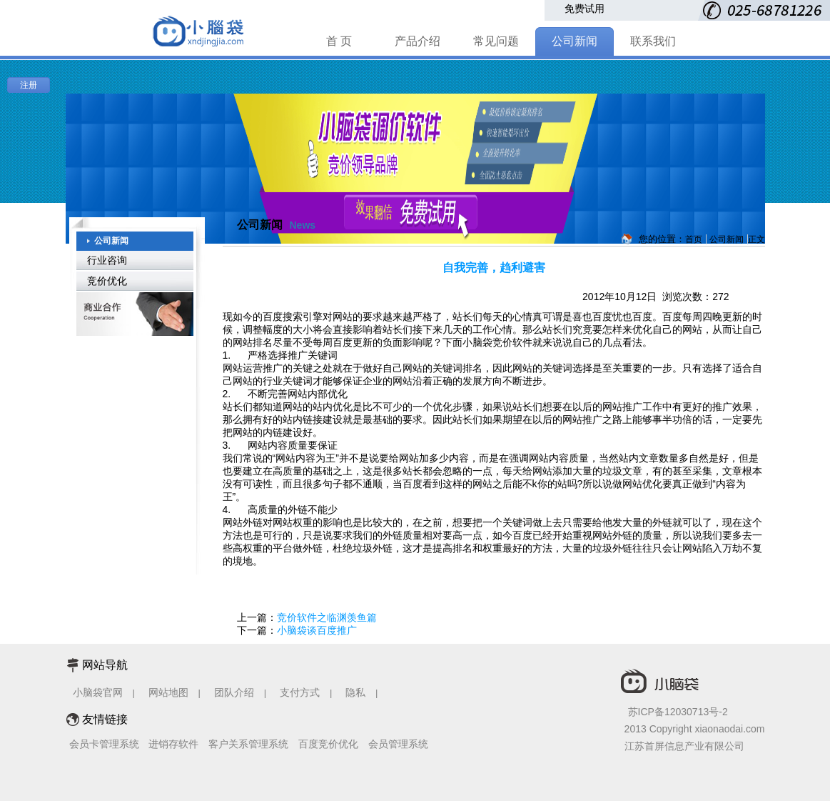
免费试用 (584, 8)
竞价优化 (107, 281)
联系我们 (653, 41)
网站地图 (168, 692)
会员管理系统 (398, 744)
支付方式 (300, 692)
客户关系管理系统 (248, 744)
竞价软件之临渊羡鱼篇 (327, 617)
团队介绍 (234, 692)
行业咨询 (107, 260)
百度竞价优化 (328, 744)
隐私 (356, 692)
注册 (28, 85)
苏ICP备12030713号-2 (678, 711)
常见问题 (496, 41)
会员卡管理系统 (104, 744)
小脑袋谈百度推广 (317, 630)
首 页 (339, 41)
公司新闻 (574, 41)
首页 (693, 239)
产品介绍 (417, 41)
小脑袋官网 (98, 692)
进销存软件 (173, 744)
